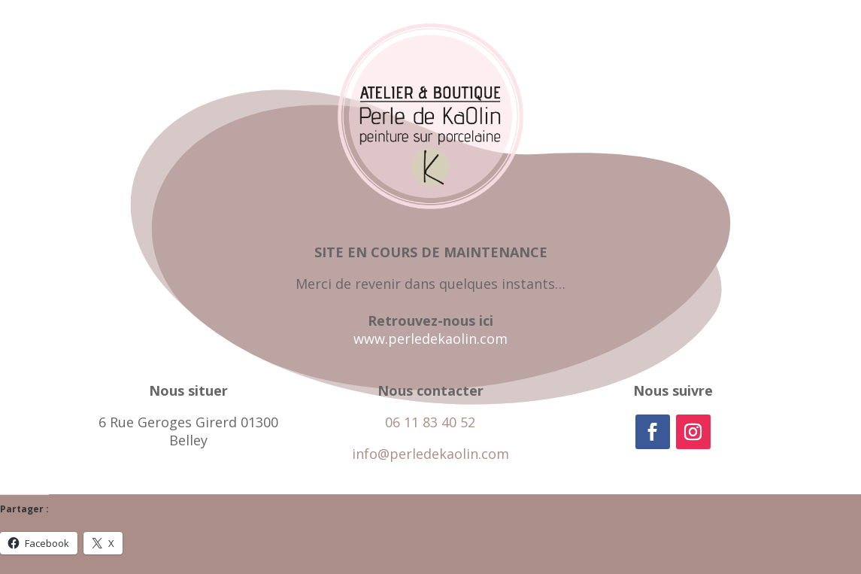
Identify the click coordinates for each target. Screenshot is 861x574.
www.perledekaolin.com (430, 339)
